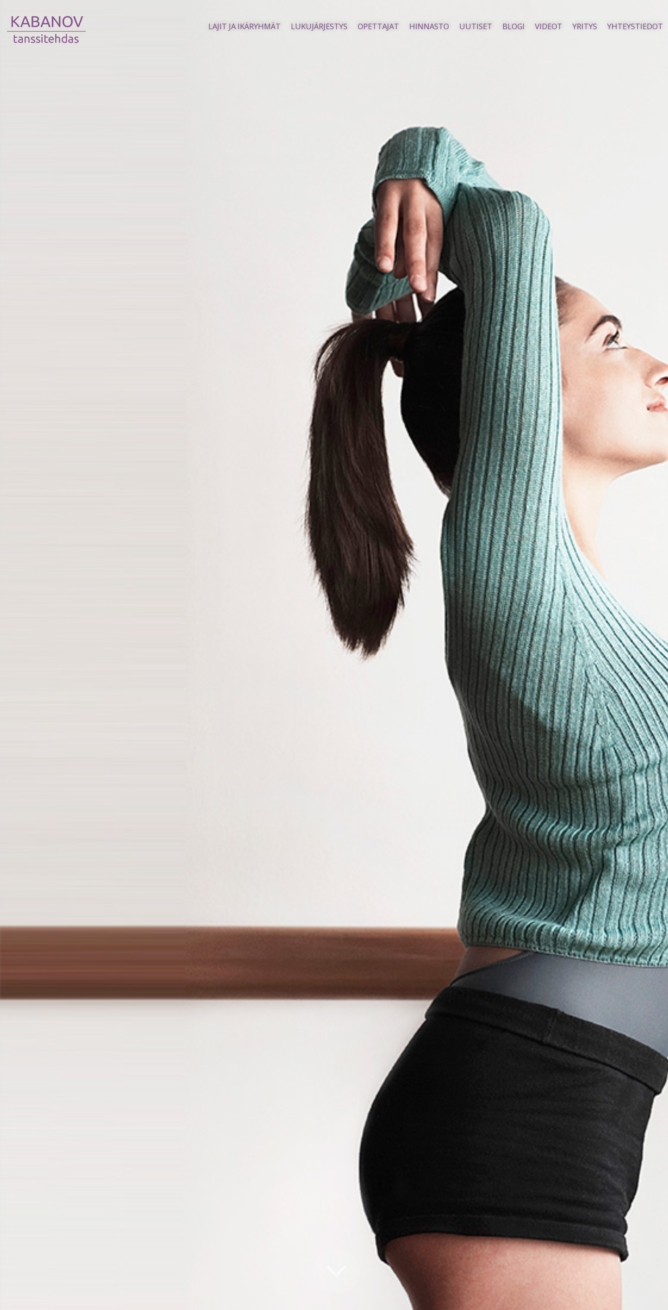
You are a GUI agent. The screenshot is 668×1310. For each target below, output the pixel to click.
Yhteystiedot (635, 26)
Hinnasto (429, 26)
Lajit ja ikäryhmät (244, 26)
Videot (548, 26)
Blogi (513, 26)
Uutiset (475, 26)
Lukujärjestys (319, 26)
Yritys (584, 26)
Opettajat (378, 26)
